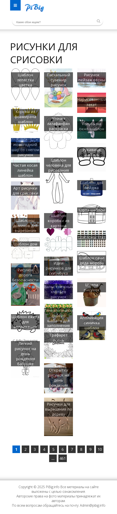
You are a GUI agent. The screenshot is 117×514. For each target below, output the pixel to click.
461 (62, 458)
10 (100, 449)
